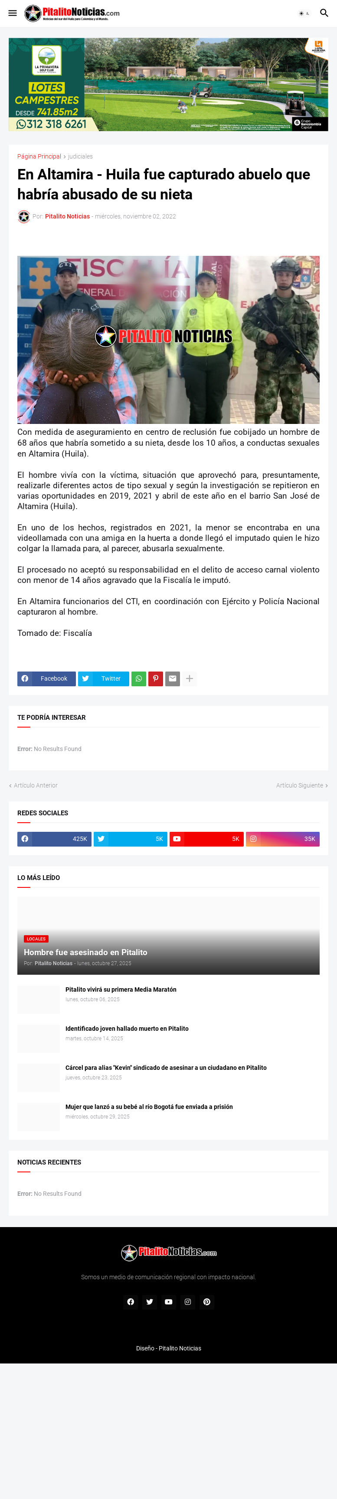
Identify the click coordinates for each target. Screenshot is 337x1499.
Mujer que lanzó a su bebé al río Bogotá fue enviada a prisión (149, 1106)
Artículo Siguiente (299, 785)
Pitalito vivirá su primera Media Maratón (121, 989)
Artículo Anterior (36, 785)
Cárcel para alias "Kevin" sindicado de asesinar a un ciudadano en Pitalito (166, 1067)
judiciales (80, 156)
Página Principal (39, 156)
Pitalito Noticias (180, 1348)
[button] (12, 13)
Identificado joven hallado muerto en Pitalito (127, 1028)
